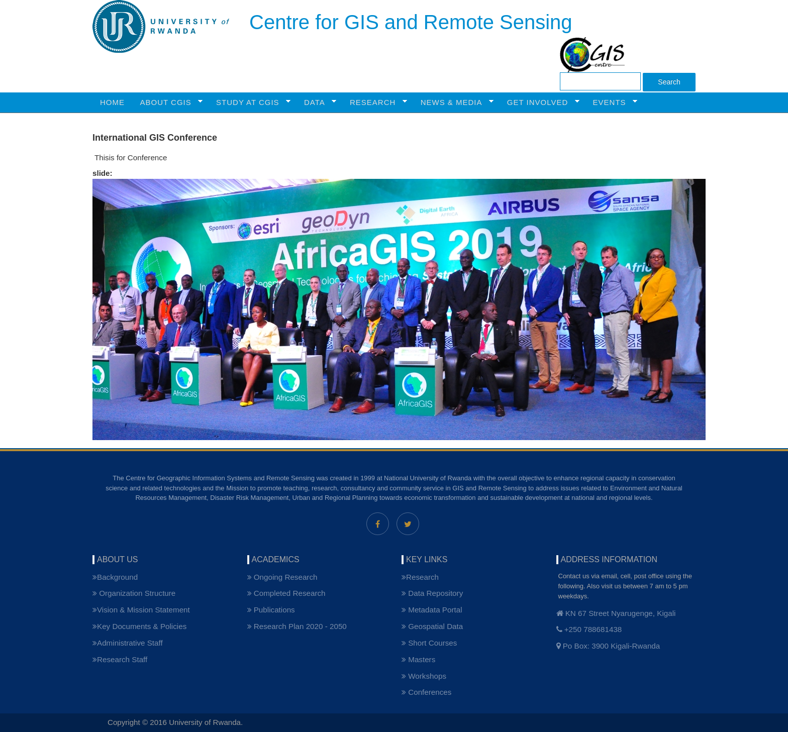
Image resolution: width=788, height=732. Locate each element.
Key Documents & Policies (139, 626)
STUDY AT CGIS (249, 102)
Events (611, 102)
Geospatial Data (432, 626)
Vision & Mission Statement (141, 609)
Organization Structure (133, 593)
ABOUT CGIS (168, 102)
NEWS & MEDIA (453, 102)
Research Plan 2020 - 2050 (297, 626)
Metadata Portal (432, 609)
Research (420, 577)
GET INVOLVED (539, 102)
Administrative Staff (127, 643)
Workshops (424, 676)
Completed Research (286, 593)
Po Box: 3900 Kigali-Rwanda (608, 646)
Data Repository (432, 593)
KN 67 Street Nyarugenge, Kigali (616, 613)
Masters (418, 659)
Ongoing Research (282, 577)
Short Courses (429, 643)
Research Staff (119, 659)
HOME (112, 102)
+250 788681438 (589, 629)
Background (115, 577)
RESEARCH (374, 102)
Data (316, 102)
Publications (271, 609)
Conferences (426, 692)
